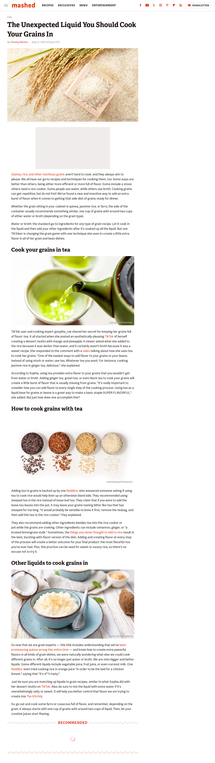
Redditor (72, 491)
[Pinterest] (167, 6)
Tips (9, 17)
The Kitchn (34, 696)
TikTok (109, 336)
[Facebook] (140, 6)
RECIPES (48, 5)
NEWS (83, 5)
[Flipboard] (174, 6)
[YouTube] (147, 6)
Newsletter (198, 5)
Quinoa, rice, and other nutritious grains (38, 174)
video (86, 351)
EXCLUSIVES (66, 5)
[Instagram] (161, 6)
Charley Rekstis (19, 42)
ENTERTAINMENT (104, 5)
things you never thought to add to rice (96, 532)
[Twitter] (154, 6)
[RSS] (181, 6)
